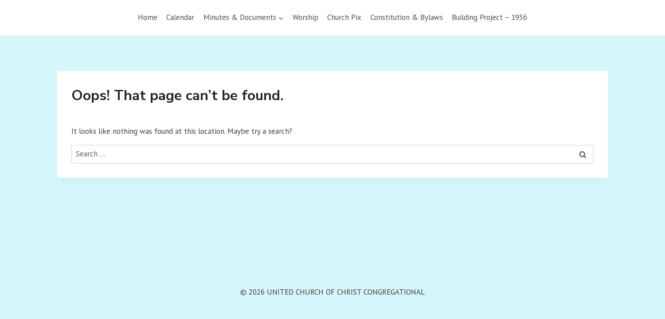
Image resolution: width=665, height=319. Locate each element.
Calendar (180, 17)
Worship (305, 17)
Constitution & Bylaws (407, 17)
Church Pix (344, 17)
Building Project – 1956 (489, 17)
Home (147, 17)
